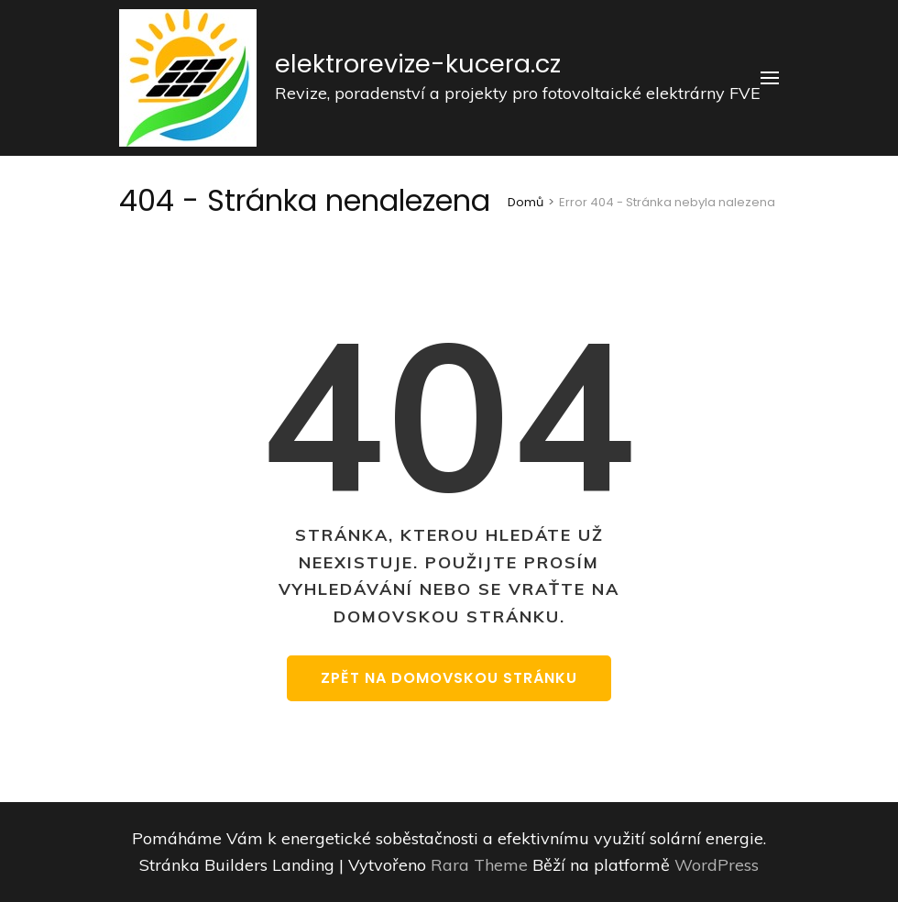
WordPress (716, 864)
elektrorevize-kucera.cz (418, 64)
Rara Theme (481, 864)
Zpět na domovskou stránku (449, 677)
